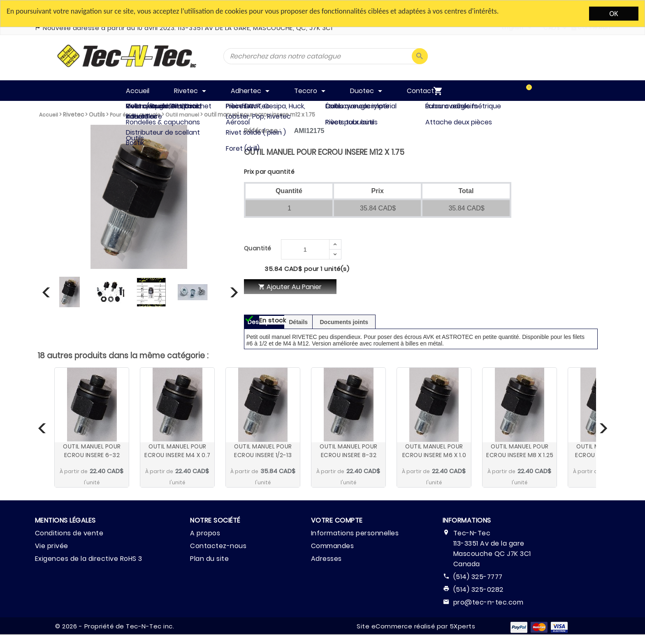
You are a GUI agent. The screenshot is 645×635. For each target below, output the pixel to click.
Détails (298, 322)
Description (264, 322)
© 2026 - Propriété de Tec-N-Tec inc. (114, 626)
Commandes (332, 546)
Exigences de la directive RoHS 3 (88, 558)
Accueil (48, 114)
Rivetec (73, 115)
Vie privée (51, 546)
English (513, 27)
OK (613, 13)
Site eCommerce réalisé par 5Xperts (416, 626)
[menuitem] (520, 90)
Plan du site (209, 558)
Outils (97, 115)
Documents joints (344, 322)
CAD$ (551, 27)
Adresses (326, 558)
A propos (205, 533)
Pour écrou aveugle (135, 114)
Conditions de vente (69, 533)
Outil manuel (182, 114)
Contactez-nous (218, 546)
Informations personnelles (355, 533)
